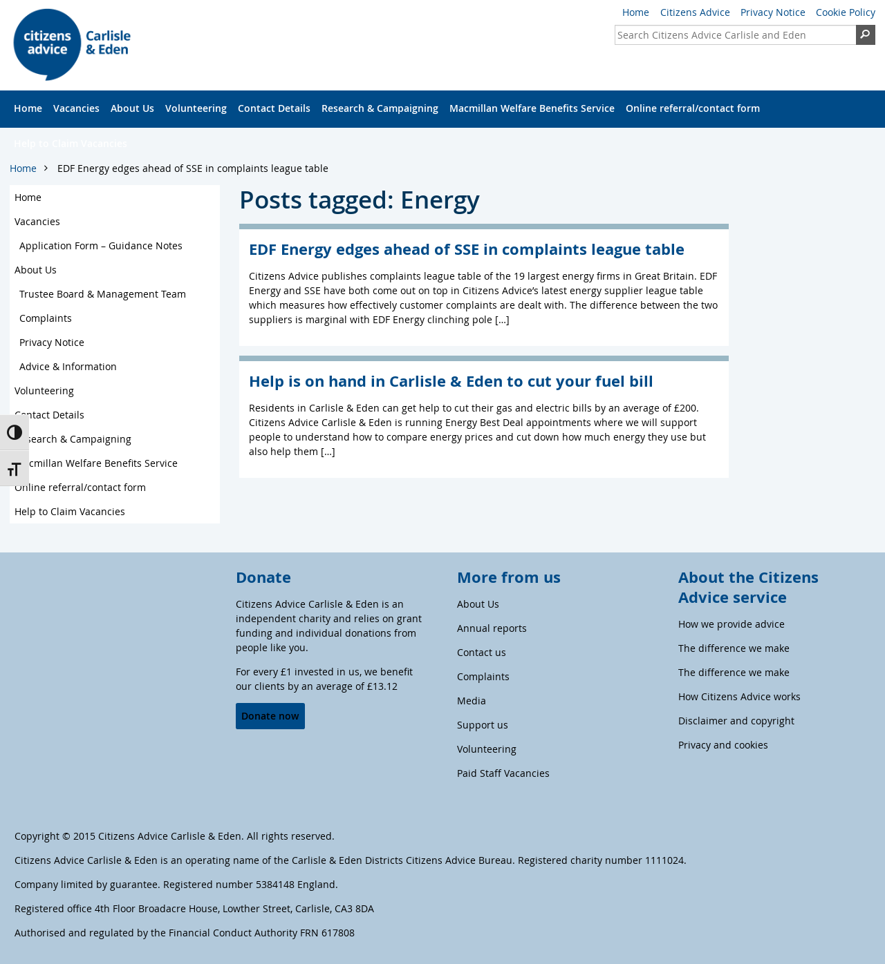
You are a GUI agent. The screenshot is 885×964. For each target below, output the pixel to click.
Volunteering (196, 108)
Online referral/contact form (693, 108)
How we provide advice (731, 623)
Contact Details (274, 108)
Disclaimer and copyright (736, 720)
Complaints (45, 318)
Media (471, 700)
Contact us (481, 652)
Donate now (270, 715)
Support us (482, 724)
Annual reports (492, 628)
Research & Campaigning (380, 108)
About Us (132, 108)
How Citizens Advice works (739, 696)
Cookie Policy (845, 12)
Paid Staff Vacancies (503, 773)
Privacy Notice (772, 12)
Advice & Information (68, 366)
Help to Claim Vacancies (70, 143)
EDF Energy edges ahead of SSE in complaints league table (192, 168)
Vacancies (76, 108)
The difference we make (734, 648)
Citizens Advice (695, 12)
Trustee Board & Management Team (102, 293)
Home (635, 12)
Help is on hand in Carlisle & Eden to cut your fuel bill (451, 381)
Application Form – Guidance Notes (101, 245)
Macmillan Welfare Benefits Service (532, 108)
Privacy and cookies (723, 744)
